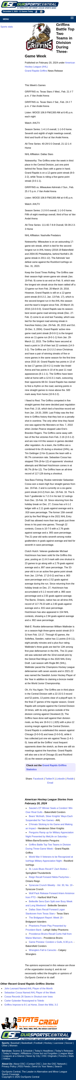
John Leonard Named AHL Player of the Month (29, 988)
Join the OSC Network (54, 1064)
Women (13, 1045)
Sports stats (7, 27)
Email (50, 783)
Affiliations (26, 1053)
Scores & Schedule (23, 1051)
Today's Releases (64, 1051)
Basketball (26, 1043)
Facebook (38, 778)
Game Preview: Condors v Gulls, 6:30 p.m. (51, 942)
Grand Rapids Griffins (36, 71)
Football (38, 1043)
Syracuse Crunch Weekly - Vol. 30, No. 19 (51, 885)
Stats (71, 1056)
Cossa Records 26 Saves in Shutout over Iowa (29, 996)
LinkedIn (60, 778)
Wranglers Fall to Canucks (42, 950)
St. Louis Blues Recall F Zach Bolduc (48, 869)
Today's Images (11, 1053)
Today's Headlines (43, 1051)
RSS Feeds (24, 1066)
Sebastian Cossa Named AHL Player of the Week (30, 992)
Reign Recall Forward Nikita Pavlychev (49, 877)
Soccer (69, 1043)
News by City (33, 1056)
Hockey (48, 1043)
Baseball (14, 1043)
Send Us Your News (42, 1066)
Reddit (70, 778)
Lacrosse (58, 1043)
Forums (63, 1056)
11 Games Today (26, 11)
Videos (6, 1058)
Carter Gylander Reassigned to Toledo (24, 1000)
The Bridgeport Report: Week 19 (45, 917)
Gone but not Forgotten (45, 1053)
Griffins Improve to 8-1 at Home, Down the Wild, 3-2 (31, 1004)
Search (58, 1066)
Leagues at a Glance (14, 1056)
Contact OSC (34, 1064)
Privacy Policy (9, 1066)
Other (5, 1045)
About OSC (19, 1064)
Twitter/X (49, 778)
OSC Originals (49, 1056)
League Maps (66, 1053)
